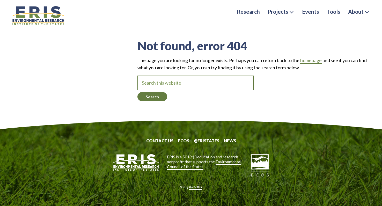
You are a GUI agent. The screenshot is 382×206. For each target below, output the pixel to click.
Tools (333, 11)
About (359, 11)
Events (310, 11)
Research (248, 11)
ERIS (38, 16)
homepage (311, 60)
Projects (281, 11)
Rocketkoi (195, 187)
